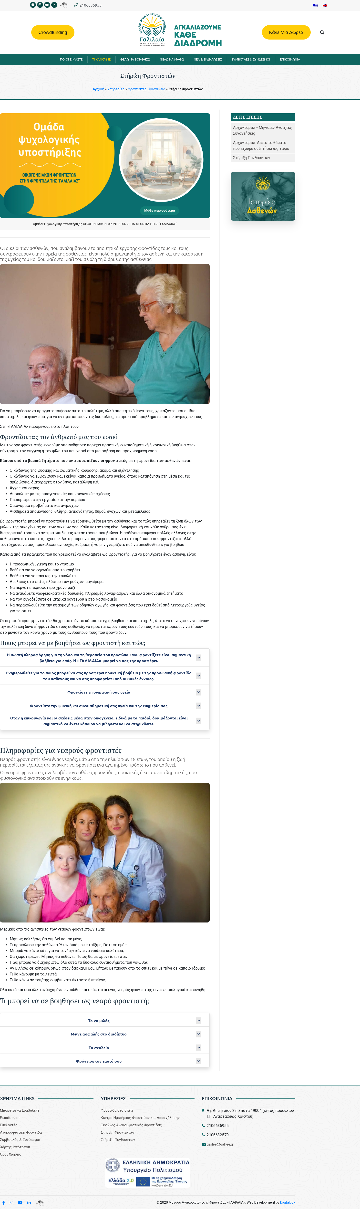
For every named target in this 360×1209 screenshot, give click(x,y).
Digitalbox (287, 1202)
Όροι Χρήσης (10, 1154)
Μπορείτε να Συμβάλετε (20, 1110)
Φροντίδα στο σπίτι (117, 1110)
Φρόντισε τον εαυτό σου (99, 1061)
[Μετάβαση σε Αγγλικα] (324, 5)
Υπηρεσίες (115, 89)
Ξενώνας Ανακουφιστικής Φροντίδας (131, 1125)
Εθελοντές (8, 1125)
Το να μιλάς (99, 1020)
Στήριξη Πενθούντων (251, 157)
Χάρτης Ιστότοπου (15, 1147)
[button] (322, 32)
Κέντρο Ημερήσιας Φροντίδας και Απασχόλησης (140, 1118)
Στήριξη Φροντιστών (117, 1132)
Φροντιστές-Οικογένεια (146, 89)
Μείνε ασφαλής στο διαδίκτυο (99, 1033)
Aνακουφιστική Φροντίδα (21, 1132)
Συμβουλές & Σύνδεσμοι (20, 1139)
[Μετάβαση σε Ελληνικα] (315, 5)
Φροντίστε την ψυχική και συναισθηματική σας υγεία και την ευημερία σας (98, 705)
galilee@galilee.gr (220, 1144)
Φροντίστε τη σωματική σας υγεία (98, 692)
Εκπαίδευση (10, 1118)
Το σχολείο (99, 1047)
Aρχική (98, 89)
